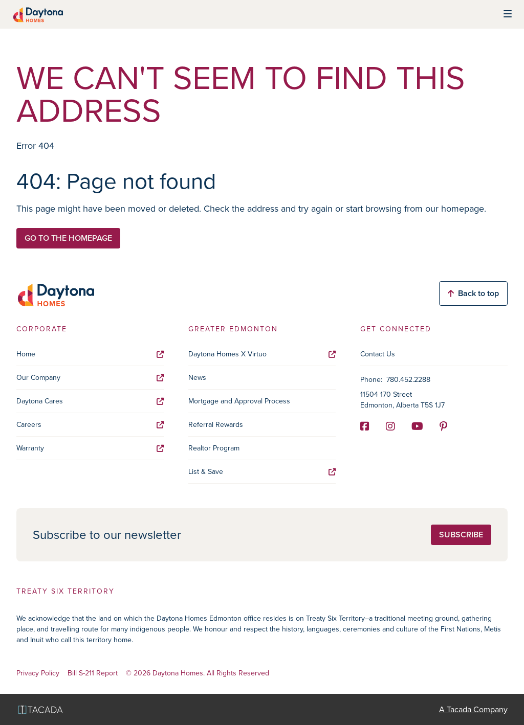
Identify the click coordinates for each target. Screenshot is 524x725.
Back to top (473, 293)
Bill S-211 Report (93, 673)
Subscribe (461, 534)
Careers (90, 424)
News (197, 377)
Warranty (90, 448)
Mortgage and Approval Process (239, 401)
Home (90, 354)
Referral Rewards (215, 424)
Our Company (90, 377)
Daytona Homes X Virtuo (262, 354)
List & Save (262, 471)
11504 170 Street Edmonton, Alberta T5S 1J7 (402, 400)
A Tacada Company (473, 709)
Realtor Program (213, 448)
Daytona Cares (90, 401)
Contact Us (377, 354)
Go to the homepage (68, 238)
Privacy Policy (37, 673)
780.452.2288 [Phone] (408, 379)
